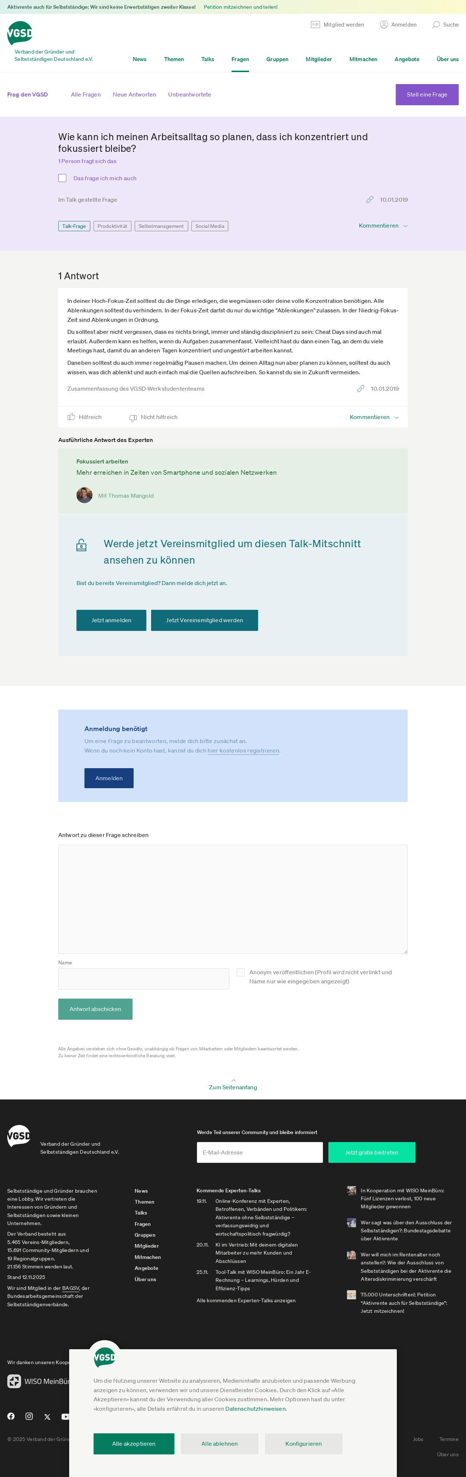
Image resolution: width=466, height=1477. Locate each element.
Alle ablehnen (219, 1443)
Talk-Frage (74, 226)
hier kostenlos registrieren (243, 750)
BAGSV (70, 1288)
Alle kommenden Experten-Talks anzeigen (246, 1300)
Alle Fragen (86, 94)
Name (65, 962)
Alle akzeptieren (134, 1443)
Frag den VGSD (27, 94)
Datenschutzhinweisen (255, 1408)
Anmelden (109, 778)
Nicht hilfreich (160, 416)
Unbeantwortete (189, 94)
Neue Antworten (134, 94)
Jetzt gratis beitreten (371, 1152)
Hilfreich (91, 416)
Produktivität (112, 226)
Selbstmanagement (161, 226)
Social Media (210, 226)
